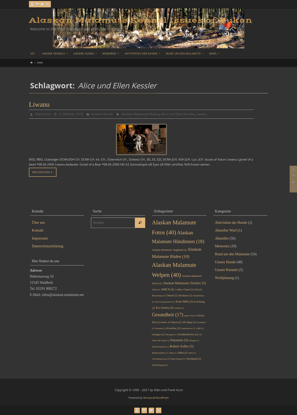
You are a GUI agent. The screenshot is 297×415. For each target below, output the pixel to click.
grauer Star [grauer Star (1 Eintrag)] (190, 315)
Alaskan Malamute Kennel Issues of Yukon (140, 20)
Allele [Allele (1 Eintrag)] (156, 289)
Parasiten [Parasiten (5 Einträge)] (179, 340)
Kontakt (37, 230)
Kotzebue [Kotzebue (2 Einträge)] (173, 327)
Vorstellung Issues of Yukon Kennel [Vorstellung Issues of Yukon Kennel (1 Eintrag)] (169, 359)
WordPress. (162, 397)
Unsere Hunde (102, 114)
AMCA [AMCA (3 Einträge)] (167, 289)
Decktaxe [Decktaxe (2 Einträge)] (185, 295)
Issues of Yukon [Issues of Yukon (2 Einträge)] (171, 321)
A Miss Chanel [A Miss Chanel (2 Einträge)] (184, 289)
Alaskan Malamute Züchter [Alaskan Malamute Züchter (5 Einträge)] (184, 283)
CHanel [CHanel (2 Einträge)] (172, 295)
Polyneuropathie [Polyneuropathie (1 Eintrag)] (160, 346)
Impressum (40, 238)
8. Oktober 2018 (71, 114)
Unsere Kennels (226, 270)
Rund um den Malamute (232, 254)
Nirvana (147, 397)
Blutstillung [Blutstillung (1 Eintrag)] (158, 295)
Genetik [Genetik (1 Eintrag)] (179, 308)
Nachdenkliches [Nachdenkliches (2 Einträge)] (188, 334)
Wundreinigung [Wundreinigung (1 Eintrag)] (160, 365)
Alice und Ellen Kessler (177, 114)
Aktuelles (222, 238)
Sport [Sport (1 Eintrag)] (192, 353)
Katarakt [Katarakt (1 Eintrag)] (160, 328)
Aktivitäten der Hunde (231, 222)
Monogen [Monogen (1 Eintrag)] (171, 334)
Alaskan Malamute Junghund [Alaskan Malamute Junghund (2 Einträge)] (169, 249)
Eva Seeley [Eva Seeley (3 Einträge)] (164, 307)
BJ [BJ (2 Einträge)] (198, 289)
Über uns (38, 222)
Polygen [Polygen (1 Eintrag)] (194, 340)
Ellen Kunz (42, 114)
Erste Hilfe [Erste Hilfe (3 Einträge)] (184, 301)
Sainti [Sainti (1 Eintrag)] (173, 353)
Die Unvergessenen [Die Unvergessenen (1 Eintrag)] (165, 302)
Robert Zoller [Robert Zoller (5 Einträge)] (182, 346)
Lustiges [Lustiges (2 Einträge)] (158, 334)
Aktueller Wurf (226, 230)
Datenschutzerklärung (47, 246)
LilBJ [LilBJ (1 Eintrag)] (200, 328)
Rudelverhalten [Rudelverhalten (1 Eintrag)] (160, 353)
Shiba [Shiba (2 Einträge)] (182, 352)
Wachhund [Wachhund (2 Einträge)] (193, 358)
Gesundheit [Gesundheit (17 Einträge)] (167, 314)
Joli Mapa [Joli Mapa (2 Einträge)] (189, 321)
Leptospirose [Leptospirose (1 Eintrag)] (188, 328)
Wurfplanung (224, 278)
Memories (222, 246)
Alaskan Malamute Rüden (140, 114)
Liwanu (39, 104)
